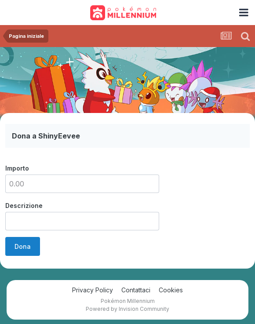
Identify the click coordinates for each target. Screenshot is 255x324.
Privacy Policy (92, 290)
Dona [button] (23, 246)
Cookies (171, 290)
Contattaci (135, 290)
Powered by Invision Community (127, 309)
